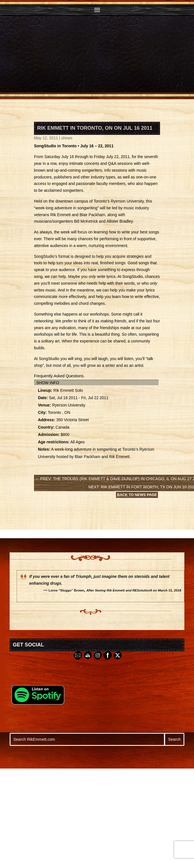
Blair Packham (92, 214)
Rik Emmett (60, 214)
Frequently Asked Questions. (59, 376)
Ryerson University (127, 201)
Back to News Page (137, 495)
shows (67, 138)
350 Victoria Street (72, 420)
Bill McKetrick (86, 221)
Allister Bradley (119, 221)
